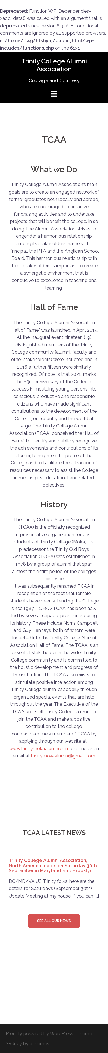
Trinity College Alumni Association (54, 64)
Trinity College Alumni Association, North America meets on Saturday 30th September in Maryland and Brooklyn (53, 865)
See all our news (54, 921)
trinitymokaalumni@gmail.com (63, 756)
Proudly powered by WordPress (39, 1033)
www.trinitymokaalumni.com (39, 748)
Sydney (14, 1043)
